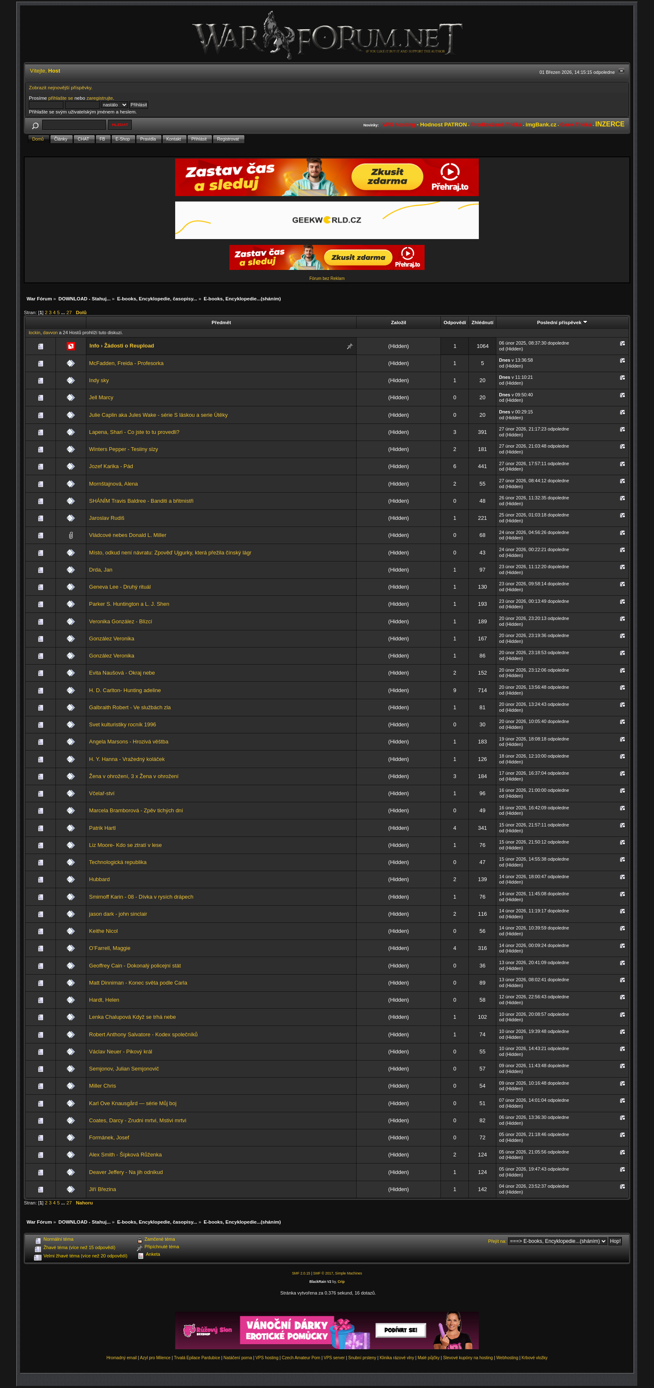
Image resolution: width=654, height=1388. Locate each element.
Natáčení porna (238, 1357)
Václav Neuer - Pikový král (120, 1051)
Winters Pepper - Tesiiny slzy (123, 449)
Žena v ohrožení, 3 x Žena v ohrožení (134, 776)
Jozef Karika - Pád (111, 466)
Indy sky (99, 380)
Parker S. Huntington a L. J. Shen (129, 604)
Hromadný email (121, 1357)
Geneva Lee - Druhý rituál (120, 587)
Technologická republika (118, 862)
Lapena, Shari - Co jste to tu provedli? (134, 432)
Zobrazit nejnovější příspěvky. (61, 87)
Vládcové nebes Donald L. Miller (127, 535)
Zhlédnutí (482, 322)
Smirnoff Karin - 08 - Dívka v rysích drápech (141, 897)
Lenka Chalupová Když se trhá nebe (132, 1017)
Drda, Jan (101, 570)
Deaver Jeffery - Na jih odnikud (126, 1172)
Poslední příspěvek (562, 322)
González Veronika (111, 638)
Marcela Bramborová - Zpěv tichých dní (136, 810)
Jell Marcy (101, 397)
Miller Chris (102, 1086)
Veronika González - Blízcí (120, 621)
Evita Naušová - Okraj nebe (122, 673)
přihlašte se (60, 98)
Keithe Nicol (103, 931)
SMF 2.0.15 (301, 1273)
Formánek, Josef (109, 1137)
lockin (34, 332)
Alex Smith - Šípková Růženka (125, 1154)
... (63, 312)
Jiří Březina (102, 1189)
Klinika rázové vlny (397, 1357)
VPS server (334, 1357)
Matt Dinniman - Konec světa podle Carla (138, 983)
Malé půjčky (429, 1357)
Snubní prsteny (362, 1357)
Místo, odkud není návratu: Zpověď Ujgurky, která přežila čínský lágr (170, 552)
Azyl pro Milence (155, 1357)
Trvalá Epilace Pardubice (197, 1357)
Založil (398, 322)
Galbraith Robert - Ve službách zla (130, 707)
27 (69, 312)
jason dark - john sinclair (118, 914)
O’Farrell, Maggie (110, 948)
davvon (50, 332)
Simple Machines (348, 1273)
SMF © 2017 (323, 1273)
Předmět (221, 322)
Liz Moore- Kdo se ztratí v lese (125, 845)
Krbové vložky (535, 1357)
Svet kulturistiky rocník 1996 (122, 724)
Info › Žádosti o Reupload (122, 346)
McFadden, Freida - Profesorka (126, 363)
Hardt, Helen (104, 1000)
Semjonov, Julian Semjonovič (124, 1069)
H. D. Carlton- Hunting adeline (125, 690)
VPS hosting (266, 1357)
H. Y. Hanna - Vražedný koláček (127, 759)
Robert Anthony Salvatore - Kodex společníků (143, 1034)
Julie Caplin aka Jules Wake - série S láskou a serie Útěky (158, 415)
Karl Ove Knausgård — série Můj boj (132, 1103)
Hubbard (99, 879)
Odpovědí (455, 322)
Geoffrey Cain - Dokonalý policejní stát (135, 965)
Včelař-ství (102, 793)
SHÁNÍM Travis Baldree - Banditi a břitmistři (141, 501)
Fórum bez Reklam (327, 278)
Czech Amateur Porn (301, 1357)
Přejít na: (497, 1241)
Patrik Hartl (102, 828)
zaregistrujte (99, 98)
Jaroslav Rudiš (107, 518)
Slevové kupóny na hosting (468, 1357)
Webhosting (507, 1357)
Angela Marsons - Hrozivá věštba (129, 741)
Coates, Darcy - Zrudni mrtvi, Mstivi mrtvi (137, 1120)
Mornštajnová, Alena (113, 484)
